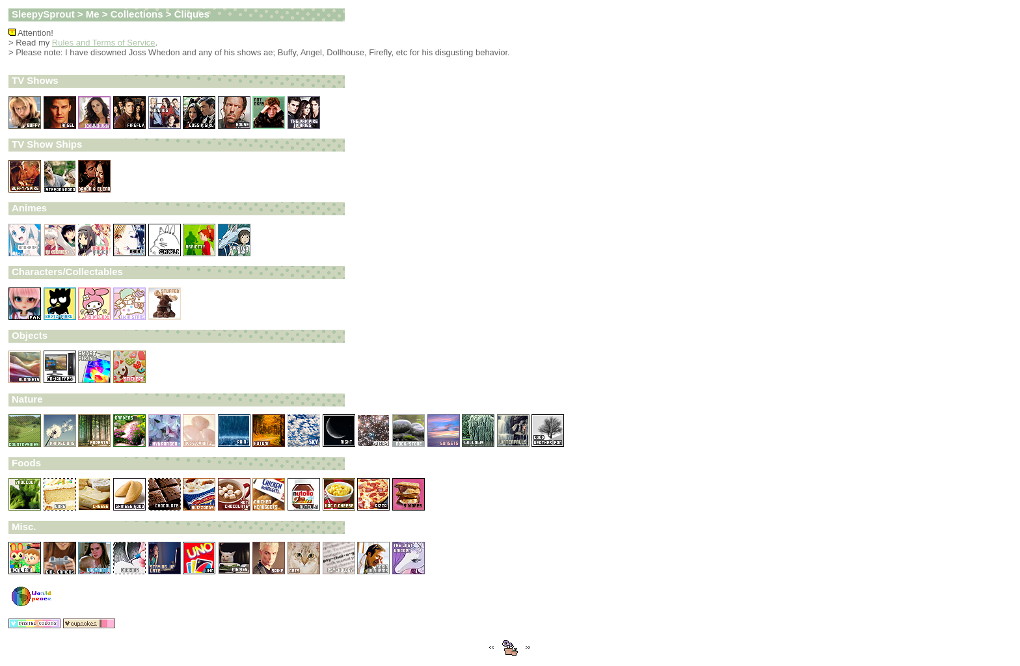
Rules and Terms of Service (103, 42)
